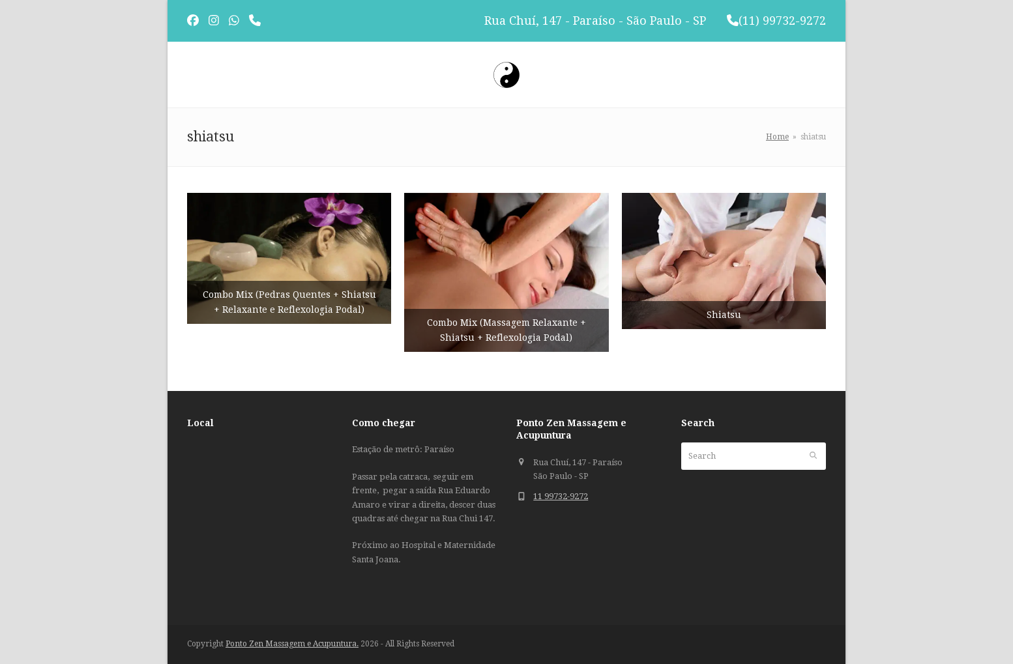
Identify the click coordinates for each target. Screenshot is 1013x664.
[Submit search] (813, 456)
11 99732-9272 (560, 496)
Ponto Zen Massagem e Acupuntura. (292, 643)
